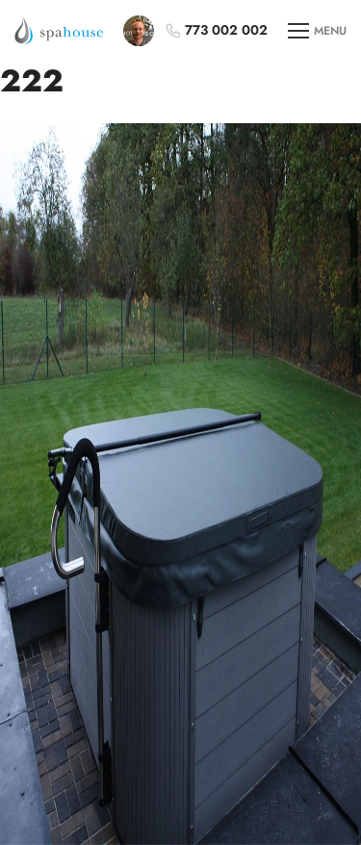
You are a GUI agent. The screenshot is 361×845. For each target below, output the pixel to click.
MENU (317, 31)
